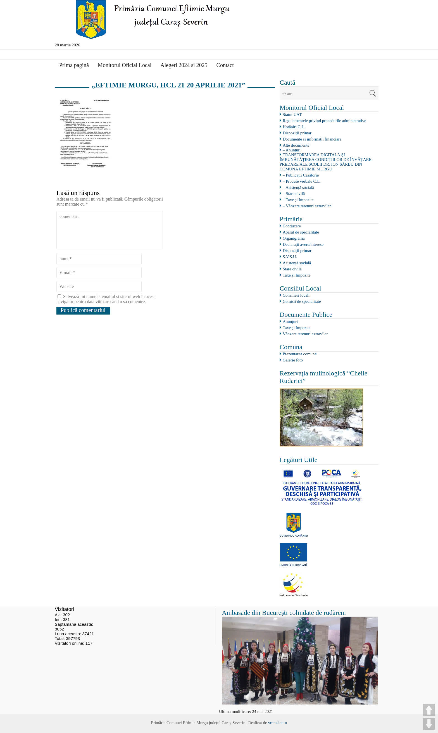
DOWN (429, 724)
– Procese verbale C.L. (302, 181)
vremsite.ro (277, 722)
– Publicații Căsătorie (301, 175)
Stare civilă (292, 269)
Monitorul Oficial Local (124, 65)
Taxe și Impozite (297, 275)
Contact (225, 65)
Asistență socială (297, 263)
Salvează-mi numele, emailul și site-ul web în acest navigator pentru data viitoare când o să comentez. (105, 299)
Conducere (292, 226)
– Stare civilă (294, 193)
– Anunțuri (292, 150)
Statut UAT (292, 114)
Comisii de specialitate (302, 301)
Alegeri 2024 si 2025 (183, 65)
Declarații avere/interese (303, 244)
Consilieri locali (296, 295)
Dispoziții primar (297, 133)
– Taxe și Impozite (298, 199)
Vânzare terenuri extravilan (305, 334)
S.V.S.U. (290, 256)
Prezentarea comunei (300, 354)
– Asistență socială (298, 187)
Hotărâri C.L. (294, 127)
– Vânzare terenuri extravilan (307, 206)
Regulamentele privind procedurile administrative (324, 120)
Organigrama (294, 238)
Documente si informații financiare (312, 139)
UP (429, 710)
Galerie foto (293, 360)
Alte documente (296, 145)
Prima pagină (74, 65)
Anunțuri (290, 321)
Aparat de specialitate (301, 232)
